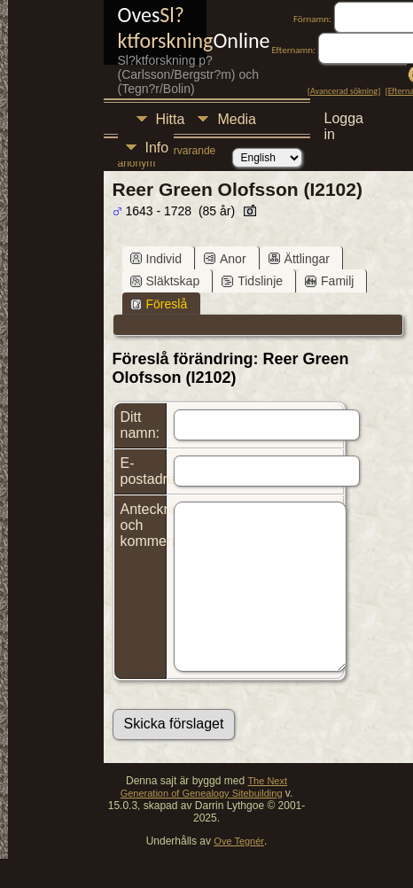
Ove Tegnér (239, 841)
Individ (156, 259)
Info (157, 147)
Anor (225, 259)
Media (236, 119)
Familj (329, 281)
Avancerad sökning (344, 91)
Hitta (170, 119)
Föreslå (159, 304)
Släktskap (165, 281)
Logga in (344, 121)
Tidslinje (252, 281)
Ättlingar (299, 259)
